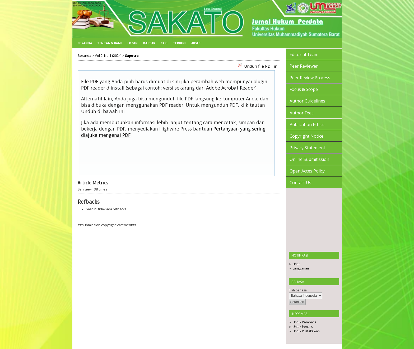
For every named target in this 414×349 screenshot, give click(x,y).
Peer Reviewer (304, 66)
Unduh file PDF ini (261, 66)
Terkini (179, 43)
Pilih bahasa (298, 290)
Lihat (296, 264)
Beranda (85, 43)
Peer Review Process (310, 78)
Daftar (149, 43)
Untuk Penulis (302, 326)
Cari (164, 43)
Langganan (300, 268)
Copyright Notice (306, 136)
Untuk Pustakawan (306, 331)
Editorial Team (304, 54)
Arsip (196, 43)
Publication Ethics (307, 124)
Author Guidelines (307, 101)
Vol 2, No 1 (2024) (108, 55)
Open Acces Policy (307, 171)
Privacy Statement (307, 148)
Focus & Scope (304, 89)
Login (132, 43)
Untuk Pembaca (304, 322)
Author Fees (302, 113)
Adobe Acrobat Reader (230, 88)
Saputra (132, 55)
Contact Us (300, 182)
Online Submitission (309, 159)
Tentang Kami (109, 43)
